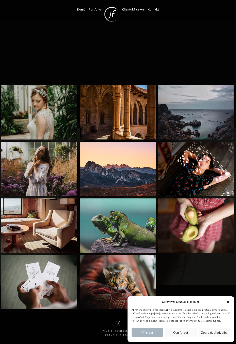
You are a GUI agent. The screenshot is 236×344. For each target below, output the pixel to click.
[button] (228, 302)
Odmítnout (180, 332)
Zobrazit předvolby (214, 332)
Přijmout (147, 332)
